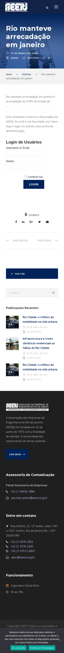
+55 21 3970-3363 (22, 542)
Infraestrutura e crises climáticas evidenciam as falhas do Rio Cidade (39, 343)
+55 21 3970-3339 (22, 546)
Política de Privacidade (42, 648)
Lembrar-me (35, 176)
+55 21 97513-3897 (23, 551)
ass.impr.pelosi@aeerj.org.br (29, 498)
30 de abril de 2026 (37, 327)
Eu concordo (18, 648)
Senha (10, 161)
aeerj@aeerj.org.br (23, 557)
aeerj (14, 58)
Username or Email (17, 147)
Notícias (33, 58)
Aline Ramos (34, 332)
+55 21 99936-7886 (23, 491)
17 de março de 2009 (24, 53)
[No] (59, 640)
